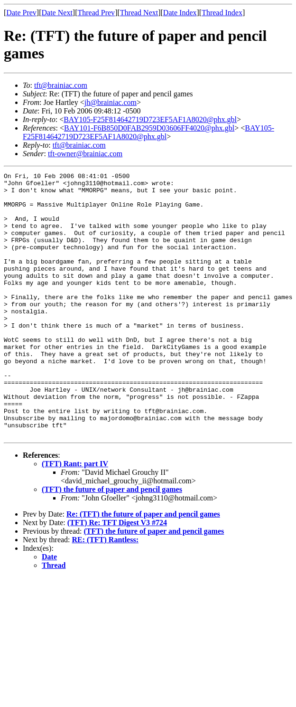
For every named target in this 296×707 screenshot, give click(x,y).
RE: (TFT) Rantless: (105, 592)
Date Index (180, 13)
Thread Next (139, 13)
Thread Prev (96, 13)
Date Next (57, 13)
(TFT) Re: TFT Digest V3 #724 (117, 575)
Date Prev (21, 13)
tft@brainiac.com (60, 85)
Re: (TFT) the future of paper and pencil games (143, 567)
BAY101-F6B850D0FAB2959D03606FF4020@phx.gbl (149, 128)
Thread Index (222, 13)
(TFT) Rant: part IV (75, 516)
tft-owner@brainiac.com (85, 154)
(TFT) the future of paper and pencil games (112, 542)
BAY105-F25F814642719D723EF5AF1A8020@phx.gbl (150, 119)
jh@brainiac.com (110, 102)
